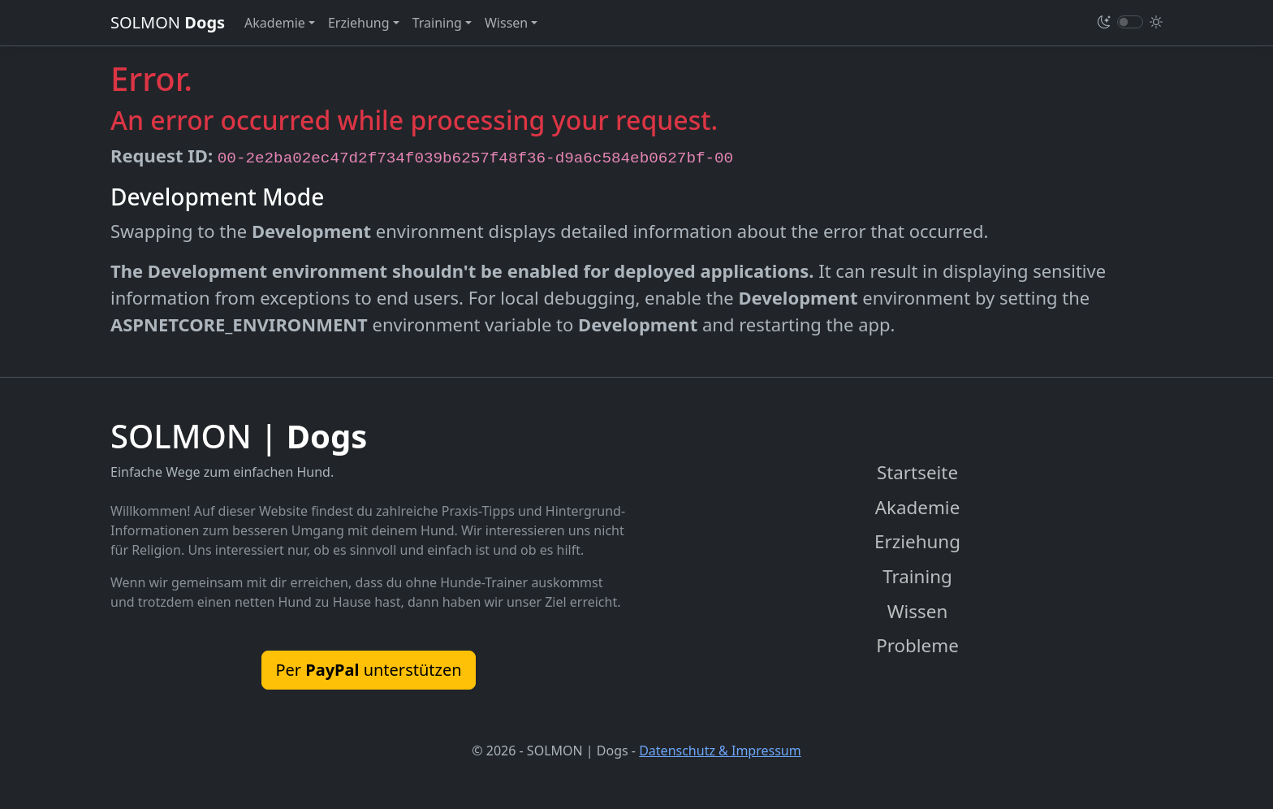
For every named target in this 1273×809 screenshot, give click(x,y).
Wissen (917, 611)
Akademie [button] (274, 23)
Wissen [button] (506, 23)
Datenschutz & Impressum (720, 750)
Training (917, 576)
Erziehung (917, 541)
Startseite (917, 472)
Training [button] (437, 23)
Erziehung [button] (359, 23)
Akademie (917, 507)
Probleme (917, 645)
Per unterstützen (368, 670)
